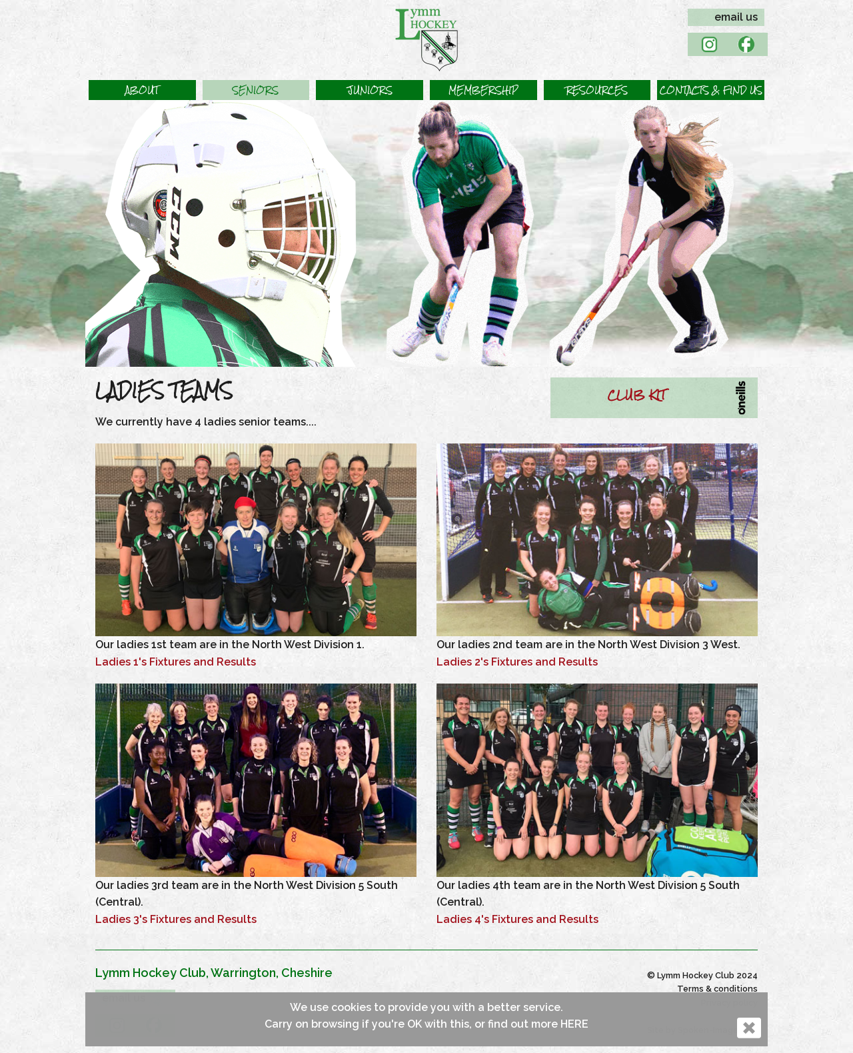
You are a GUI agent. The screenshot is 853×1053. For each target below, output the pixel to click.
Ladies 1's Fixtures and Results (175, 662)
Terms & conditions (717, 989)
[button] (142, 90)
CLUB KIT (636, 394)
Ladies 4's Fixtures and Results (517, 919)
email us (736, 17)
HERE (574, 1024)
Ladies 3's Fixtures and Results (176, 919)
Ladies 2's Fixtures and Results (517, 662)
